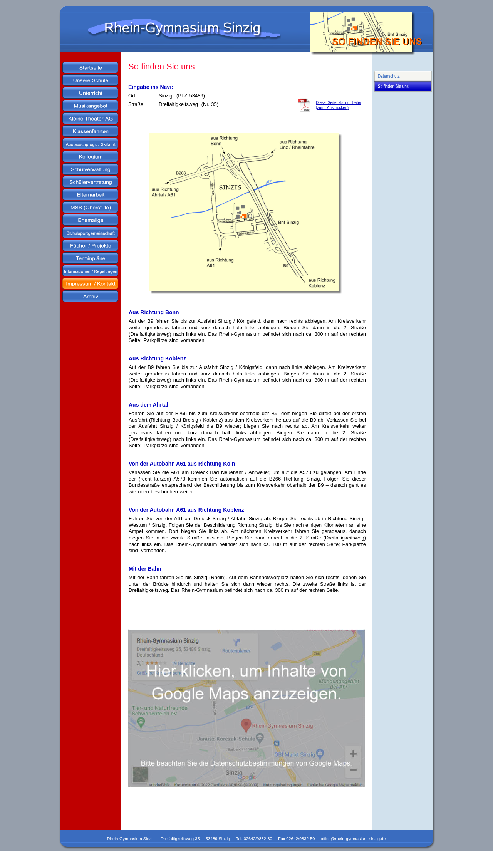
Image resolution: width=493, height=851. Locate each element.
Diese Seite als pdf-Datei (338, 103)
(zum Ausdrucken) (332, 108)
